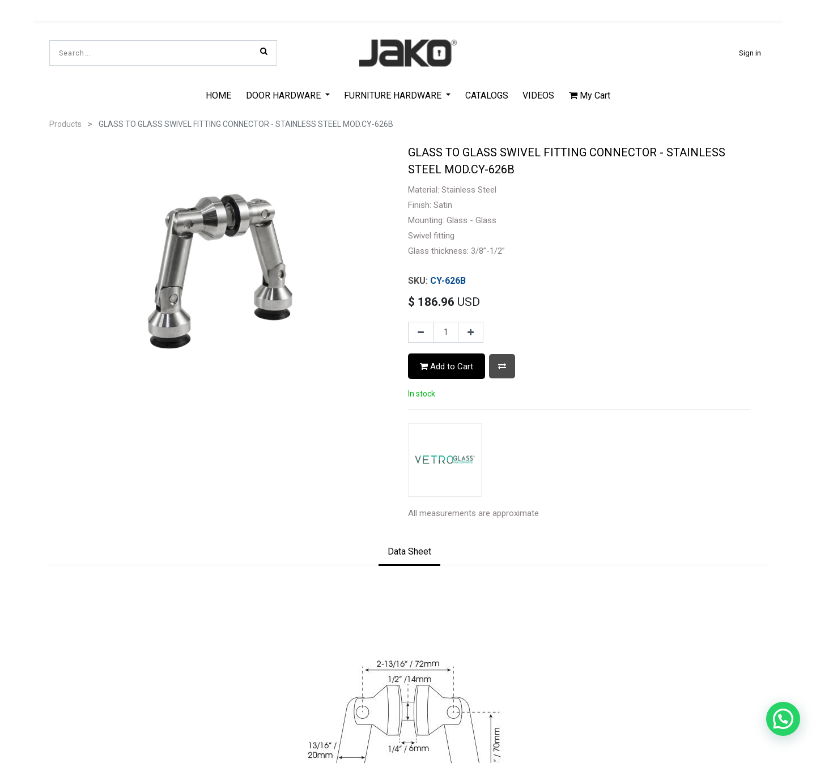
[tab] (409, 531)
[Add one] (470, 332)
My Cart (589, 95)
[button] (502, 366)
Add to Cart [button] (446, 366)
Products (65, 124)
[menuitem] (218, 95)
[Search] (264, 51)
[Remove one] (421, 332)
